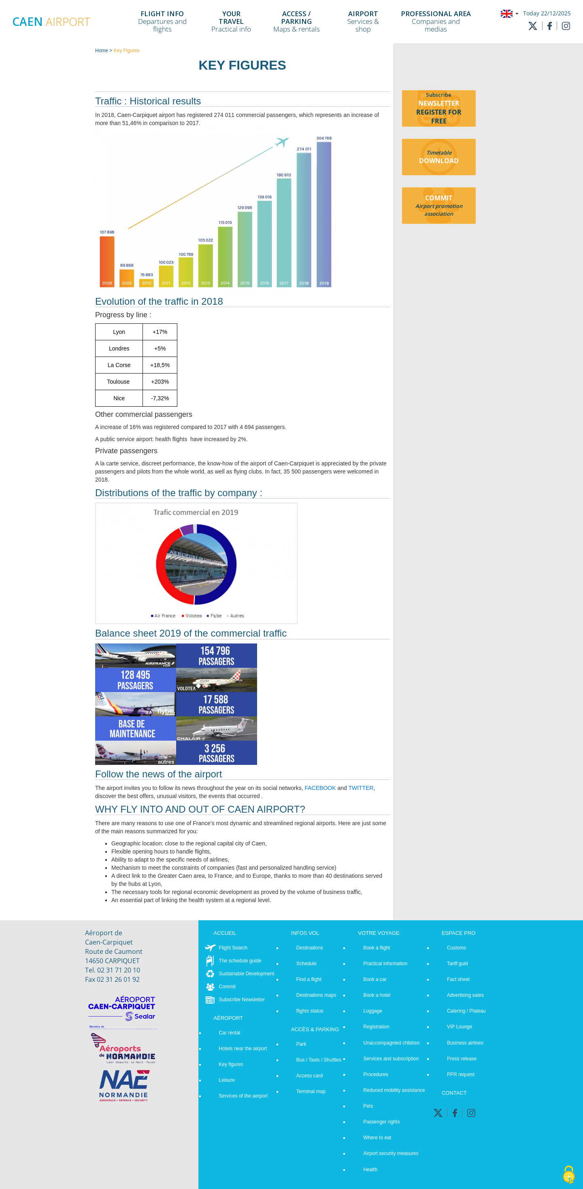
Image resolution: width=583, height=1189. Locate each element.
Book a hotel (376, 995)
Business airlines (465, 1043)
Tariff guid (457, 963)
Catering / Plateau (466, 1011)
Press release (462, 1059)
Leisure (227, 1080)
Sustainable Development (246, 974)
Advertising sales (465, 995)
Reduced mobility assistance (394, 1090)
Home (101, 50)
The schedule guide (240, 961)
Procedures (375, 1074)
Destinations (309, 948)
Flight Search (233, 948)
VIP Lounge (459, 1027)
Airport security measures (390, 1153)
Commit (227, 986)
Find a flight (308, 979)
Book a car (374, 979)
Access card (309, 1076)
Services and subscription (391, 1059)
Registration (376, 1027)
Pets (368, 1106)
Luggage (372, 1011)
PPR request (460, 1074)
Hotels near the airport (243, 1048)
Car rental (229, 1033)
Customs (456, 948)
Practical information (385, 963)
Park (301, 1044)
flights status (309, 1011)
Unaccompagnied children (391, 1043)
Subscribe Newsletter (242, 999)
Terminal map (311, 1091)
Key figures (231, 1064)
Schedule (306, 963)
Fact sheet (458, 979)
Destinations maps (316, 995)
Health (370, 1169)
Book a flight (376, 948)
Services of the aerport (243, 1096)
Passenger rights (381, 1122)
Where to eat (377, 1137)
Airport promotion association (438, 209)
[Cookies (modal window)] (569, 1175)
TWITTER (360, 788)
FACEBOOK (320, 788)
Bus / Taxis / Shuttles (318, 1060)
